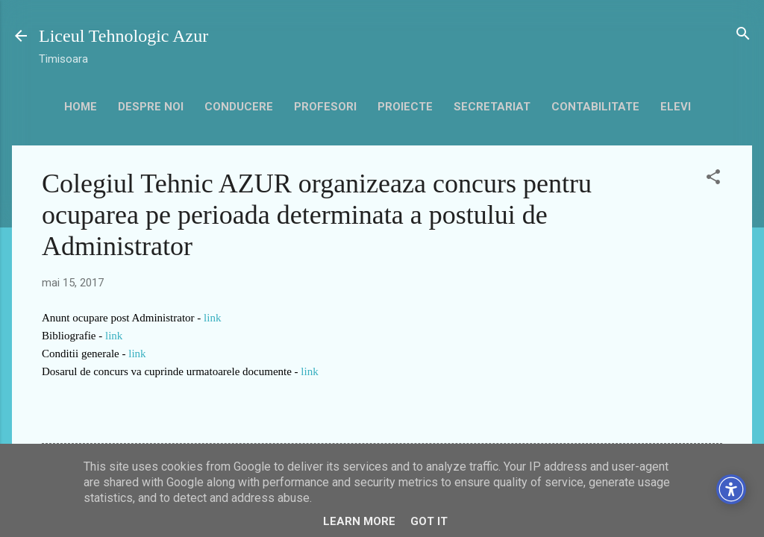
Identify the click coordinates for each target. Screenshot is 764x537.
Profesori (325, 106)
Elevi (675, 106)
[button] (713, 178)
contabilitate (595, 106)
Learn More (359, 521)
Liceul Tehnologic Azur (123, 35)
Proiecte (405, 106)
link (212, 318)
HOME (80, 106)
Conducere (238, 106)
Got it (429, 521)
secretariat (492, 106)
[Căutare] (743, 34)
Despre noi (151, 106)
